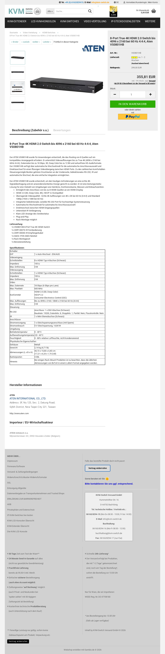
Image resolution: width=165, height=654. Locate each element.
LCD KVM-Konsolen (43, 21)
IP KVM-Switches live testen (20, 515)
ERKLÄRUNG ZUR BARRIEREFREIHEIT (24, 499)
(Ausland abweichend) (140, 63)
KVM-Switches (69, 21)
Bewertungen (61, 130)
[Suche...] (50, 11)
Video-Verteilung (95, 21)
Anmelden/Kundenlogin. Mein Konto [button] (141, 2)
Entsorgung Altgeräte (16, 488)
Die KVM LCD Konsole (17, 531)
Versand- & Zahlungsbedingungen (22, 472)
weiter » (36, 42)
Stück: (113, 88)
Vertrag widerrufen (18, 641)
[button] (116, 2)
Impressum (12, 461)
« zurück (25, 42)
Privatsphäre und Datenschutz (20, 510)
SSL (9, 482)
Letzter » (47, 42)
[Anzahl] (133, 94)
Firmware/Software (16, 466)
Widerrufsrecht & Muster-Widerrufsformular (27, 477)
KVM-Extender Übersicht (18, 526)
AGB (9, 504)
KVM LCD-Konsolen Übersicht (20, 520)
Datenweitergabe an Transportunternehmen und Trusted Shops (35, 493)
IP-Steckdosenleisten (125, 21)
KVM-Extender (17, 21)
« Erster (14, 42)
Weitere (150, 21)
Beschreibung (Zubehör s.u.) (30, 130)
